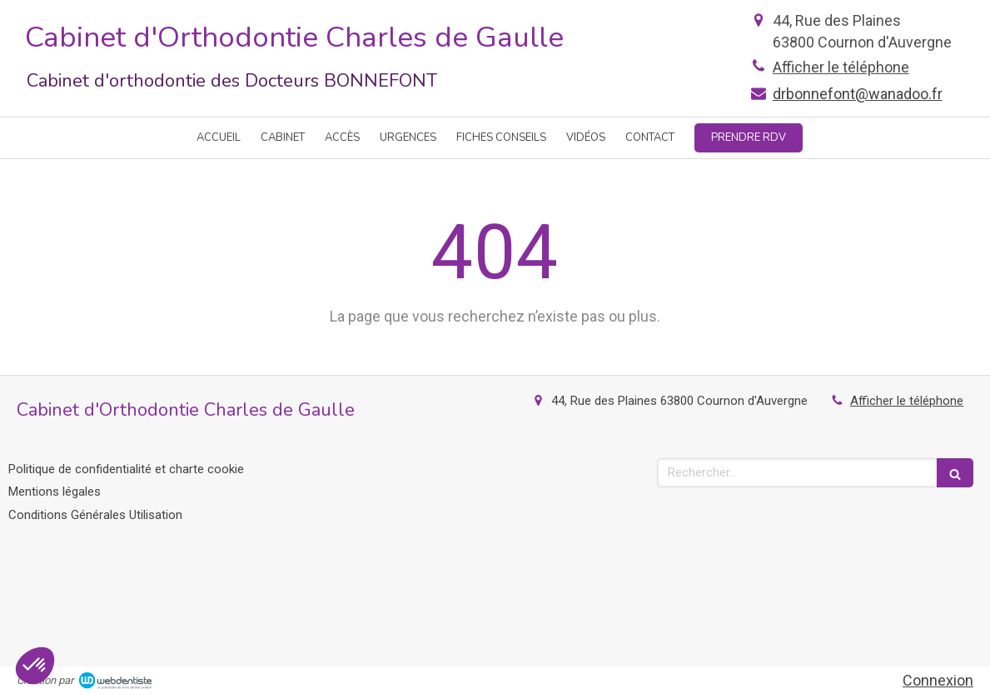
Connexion (938, 680)
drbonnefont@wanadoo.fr (858, 93)
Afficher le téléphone (841, 67)
